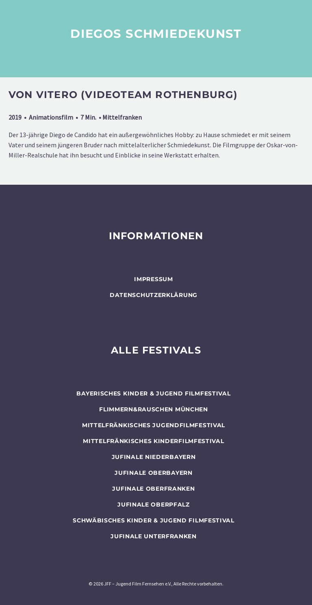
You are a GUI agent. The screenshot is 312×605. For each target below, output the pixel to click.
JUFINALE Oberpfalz (153, 504)
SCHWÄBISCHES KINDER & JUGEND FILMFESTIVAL (153, 520)
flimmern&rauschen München (153, 409)
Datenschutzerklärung (153, 295)
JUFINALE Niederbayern (154, 457)
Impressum (153, 279)
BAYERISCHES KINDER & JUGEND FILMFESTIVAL (153, 393)
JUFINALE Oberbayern (153, 472)
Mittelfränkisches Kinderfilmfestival (153, 441)
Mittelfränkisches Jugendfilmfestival (153, 425)
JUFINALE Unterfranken (153, 536)
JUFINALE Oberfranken (153, 488)
